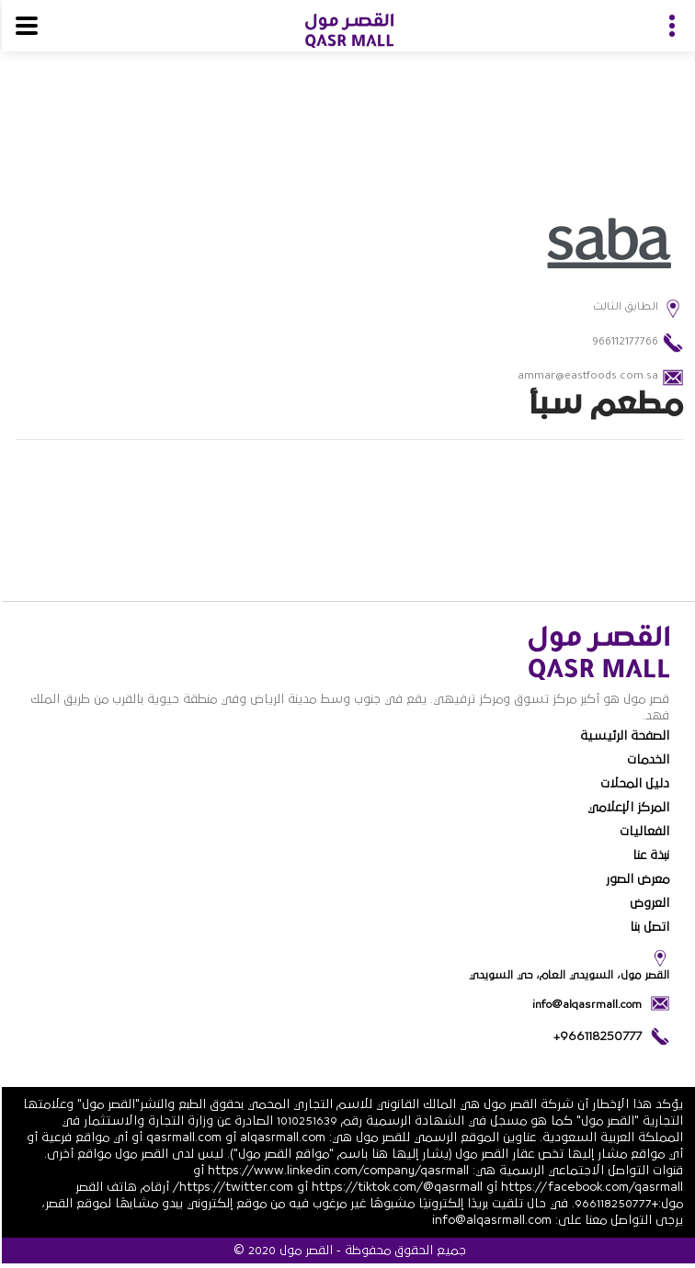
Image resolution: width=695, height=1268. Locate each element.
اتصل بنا (647, 927)
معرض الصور (635, 879)
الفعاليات (642, 831)
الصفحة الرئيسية (622, 736)
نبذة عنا (649, 855)
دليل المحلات (632, 783)
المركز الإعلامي (626, 807)
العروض (647, 903)
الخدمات (646, 759)
